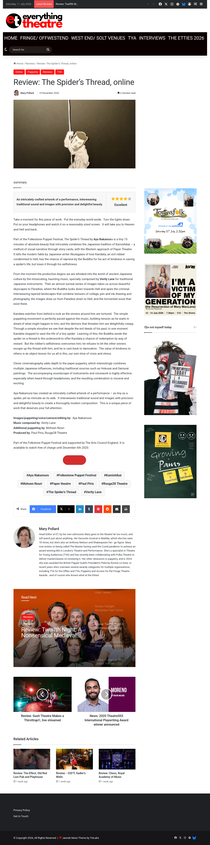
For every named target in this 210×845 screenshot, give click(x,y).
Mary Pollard (27, 93)
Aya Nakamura (38, 475)
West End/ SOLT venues (98, 38)
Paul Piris (87, 484)
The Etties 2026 (186, 38)
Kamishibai (114, 475)
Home (10, 38)
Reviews (30, 63)
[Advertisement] (170, 120)
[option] (74, 628)
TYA (132, 38)
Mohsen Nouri (32, 484)
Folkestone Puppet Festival (77, 475)
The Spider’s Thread (62, 492)
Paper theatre (61, 484)
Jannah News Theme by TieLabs (80, 837)
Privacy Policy (21, 810)
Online (19, 71)
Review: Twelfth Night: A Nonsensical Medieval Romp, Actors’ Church (51, 632)
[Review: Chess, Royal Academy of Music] (117, 759)
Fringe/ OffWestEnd (44, 38)
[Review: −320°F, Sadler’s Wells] (74, 759)
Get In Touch (20, 816)
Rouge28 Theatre (115, 484)
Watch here (74, 460)
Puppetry (33, 71)
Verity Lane (93, 492)
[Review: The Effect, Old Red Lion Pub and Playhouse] (31, 759)
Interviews (152, 38)
